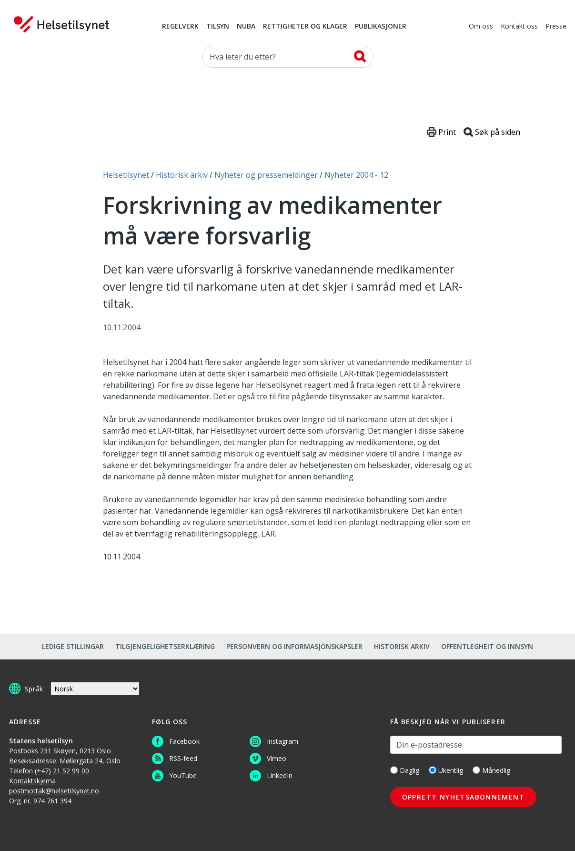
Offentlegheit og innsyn (487, 646)
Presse (555, 26)
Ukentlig (446, 770)
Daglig (404, 770)
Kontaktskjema (32, 780)
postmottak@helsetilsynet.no (54, 790)
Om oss (481, 26)
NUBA (246, 26)
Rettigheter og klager (305, 26)
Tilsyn (217, 26)
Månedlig (491, 770)
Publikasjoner (380, 26)
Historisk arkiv (402, 646)
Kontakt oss (519, 26)
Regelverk (180, 26)
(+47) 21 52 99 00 (62, 770)
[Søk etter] (287, 57)
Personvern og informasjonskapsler (294, 646)
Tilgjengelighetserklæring (165, 646)
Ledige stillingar (73, 646)
